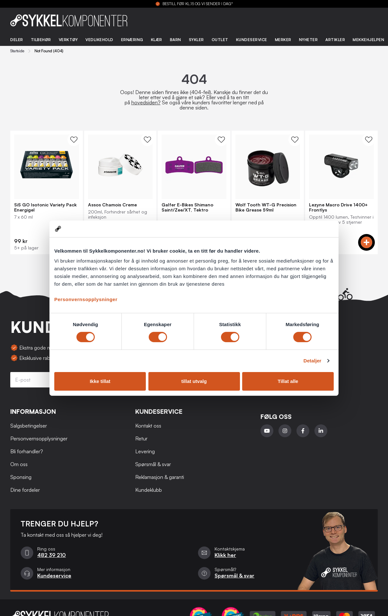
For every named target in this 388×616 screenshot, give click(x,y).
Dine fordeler (25, 490)
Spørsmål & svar (153, 464)
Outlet (220, 39)
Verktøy (68, 39)
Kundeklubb (148, 490)
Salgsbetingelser (28, 425)
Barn (175, 39)
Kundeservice (251, 39)
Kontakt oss (148, 425)
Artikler (335, 39)
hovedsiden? (146, 102)
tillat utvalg (194, 381)
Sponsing (20, 477)
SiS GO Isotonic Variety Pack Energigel (45, 207)
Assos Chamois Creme (112, 204)
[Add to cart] (366, 242)
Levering (145, 451)
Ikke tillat (100, 381)
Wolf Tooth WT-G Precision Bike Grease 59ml (265, 207)
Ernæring (132, 39)
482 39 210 (51, 555)
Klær (156, 39)
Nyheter (308, 39)
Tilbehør (41, 39)
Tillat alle (288, 381)
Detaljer (313, 360)
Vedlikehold (99, 39)
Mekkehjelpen (368, 39)
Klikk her (225, 555)
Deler (16, 39)
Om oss (19, 464)
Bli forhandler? (26, 451)
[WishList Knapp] (73, 139)
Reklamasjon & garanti (159, 477)
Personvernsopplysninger (86, 299)
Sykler (196, 39)
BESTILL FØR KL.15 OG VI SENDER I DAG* (198, 4)
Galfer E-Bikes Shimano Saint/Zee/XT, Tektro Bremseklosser (187, 207)
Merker (283, 39)
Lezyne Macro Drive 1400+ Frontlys (338, 207)
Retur (141, 438)
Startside (17, 51)
